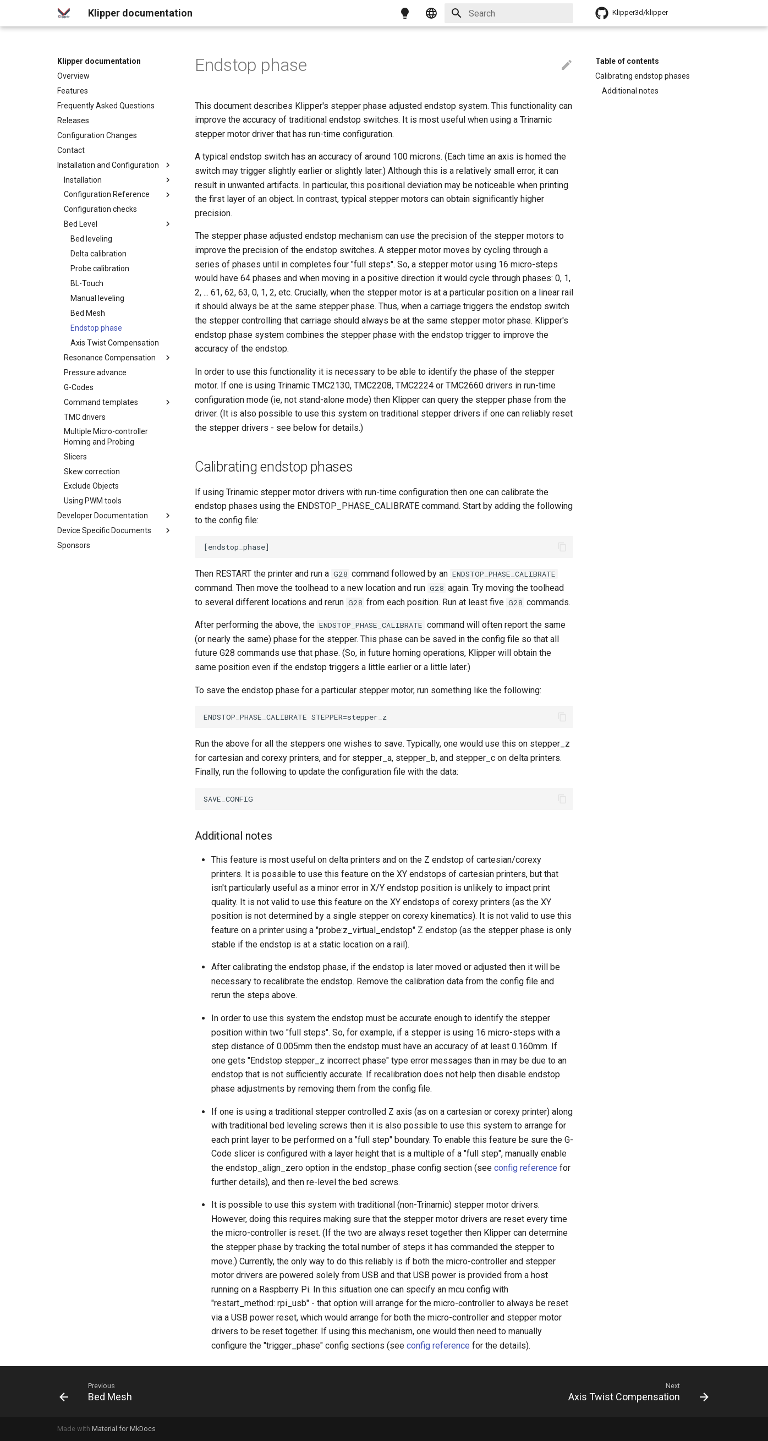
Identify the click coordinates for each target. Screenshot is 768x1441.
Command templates (118, 402)
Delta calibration (98, 253)
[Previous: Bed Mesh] (99, 1391)
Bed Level (118, 224)
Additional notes (630, 90)
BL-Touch (86, 283)
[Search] (509, 13)
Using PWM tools (93, 500)
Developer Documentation (115, 515)
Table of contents (627, 61)
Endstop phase (96, 328)
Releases (73, 120)
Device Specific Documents (115, 530)
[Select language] (431, 13)
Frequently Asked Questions (106, 105)
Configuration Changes (97, 135)
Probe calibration (99, 268)
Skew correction (92, 471)
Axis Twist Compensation (114, 342)
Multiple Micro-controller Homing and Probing (106, 436)
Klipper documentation (99, 61)
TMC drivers (85, 417)
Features (72, 90)
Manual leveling (97, 298)
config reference (525, 1168)
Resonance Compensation (118, 358)
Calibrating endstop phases (642, 76)
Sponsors (73, 545)
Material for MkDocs (124, 1428)
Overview (73, 76)
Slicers (75, 456)
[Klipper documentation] (64, 13)
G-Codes (79, 387)
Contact (71, 150)
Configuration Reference (118, 195)
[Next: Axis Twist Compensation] (635, 1391)
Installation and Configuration (115, 165)
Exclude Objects (91, 485)
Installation (118, 180)
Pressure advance (95, 372)
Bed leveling (91, 238)
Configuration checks (100, 209)
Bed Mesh (87, 313)
